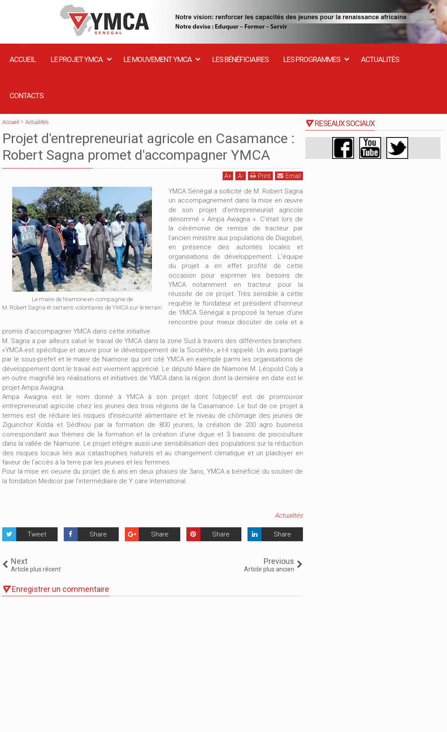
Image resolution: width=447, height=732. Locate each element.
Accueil (23, 59)
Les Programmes (311, 59)
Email (289, 176)
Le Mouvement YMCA (158, 59)
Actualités (380, 59)
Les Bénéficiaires (240, 59)
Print (260, 176)
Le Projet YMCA (77, 59)
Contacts (26, 95)
